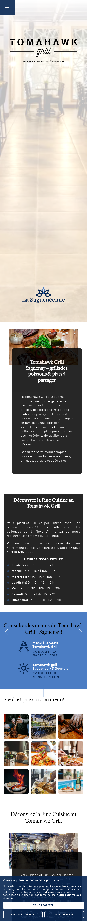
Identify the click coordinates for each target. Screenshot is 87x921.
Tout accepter (43, 651)
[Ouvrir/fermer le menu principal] (7, 7)
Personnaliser (23, 660)
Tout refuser (64, 660)
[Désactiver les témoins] (80, 760)
